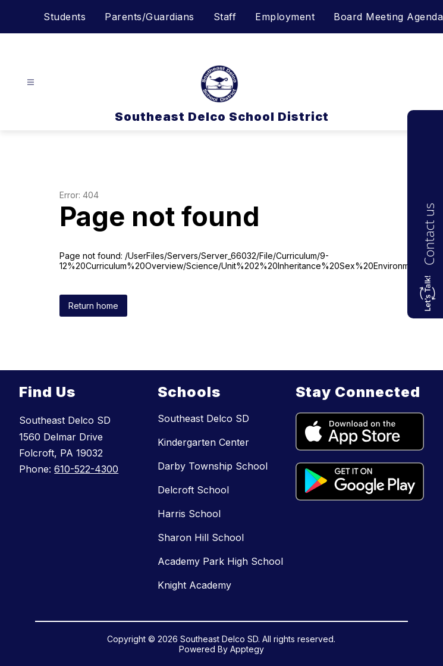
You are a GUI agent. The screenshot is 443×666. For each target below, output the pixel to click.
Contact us (428, 234)
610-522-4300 (86, 469)
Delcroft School (193, 490)
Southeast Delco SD (203, 418)
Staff (225, 17)
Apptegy (247, 649)
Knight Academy (194, 585)
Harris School (189, 514)
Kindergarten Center (203, 442)
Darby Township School (213, 466)
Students (64, 17)
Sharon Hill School (201, 537)
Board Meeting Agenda (388, 17)
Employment (285, 17)
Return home (93, 306)
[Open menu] (30, 82)
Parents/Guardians (149, 17)
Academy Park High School (220, 561)
